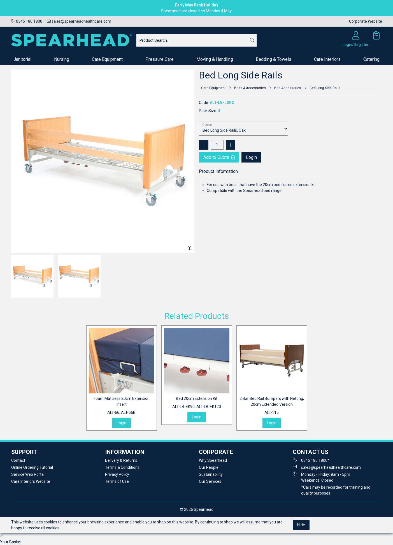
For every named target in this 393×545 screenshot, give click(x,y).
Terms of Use (117, 481)
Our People (208, 467)
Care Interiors (327, 59)
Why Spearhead (213, 460)
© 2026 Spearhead (196, 509)
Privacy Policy (117, 474)
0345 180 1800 (26, 21)
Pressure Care (159, 59)
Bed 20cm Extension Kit (196, 403)
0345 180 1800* (311, 460)
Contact (18, 460)
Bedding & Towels (273, 59)
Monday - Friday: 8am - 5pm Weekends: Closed (321, 477)
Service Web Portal (28, 474)
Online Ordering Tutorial (32, 467)
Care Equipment (107, 59)
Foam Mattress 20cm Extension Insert (122, 406)
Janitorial (22, 59)
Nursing (61, 59)
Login (251, 157)
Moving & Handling (214, 59)
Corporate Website (365, 21)
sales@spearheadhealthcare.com (79, 21)
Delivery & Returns (121, 460)
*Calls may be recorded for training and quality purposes (335, 490)
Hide (301, 525)
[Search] (252, 40)
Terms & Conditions (122, 467)
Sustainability (211, 474)
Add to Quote (219, 157)
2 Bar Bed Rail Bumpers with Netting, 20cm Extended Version (271, 406)
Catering (371, 59)
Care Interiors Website (30, 481)
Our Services (210, 481)
